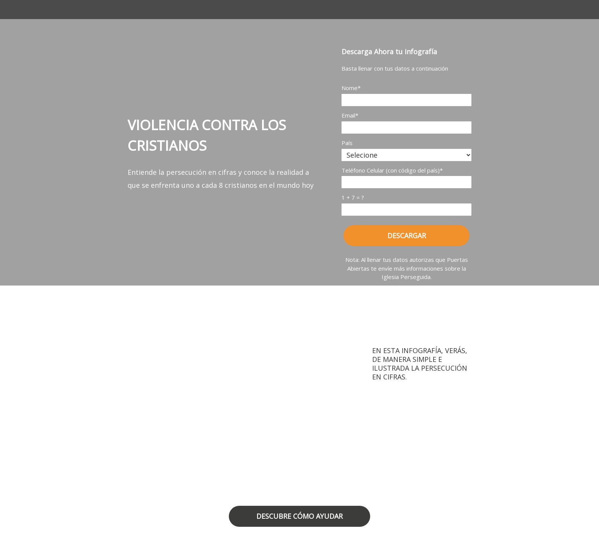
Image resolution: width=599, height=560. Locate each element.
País (347, 143)
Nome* (351, 88)
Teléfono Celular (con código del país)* (392, 170)
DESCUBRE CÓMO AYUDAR (299, 516)
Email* (350, 115)
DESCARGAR (406, 235)
